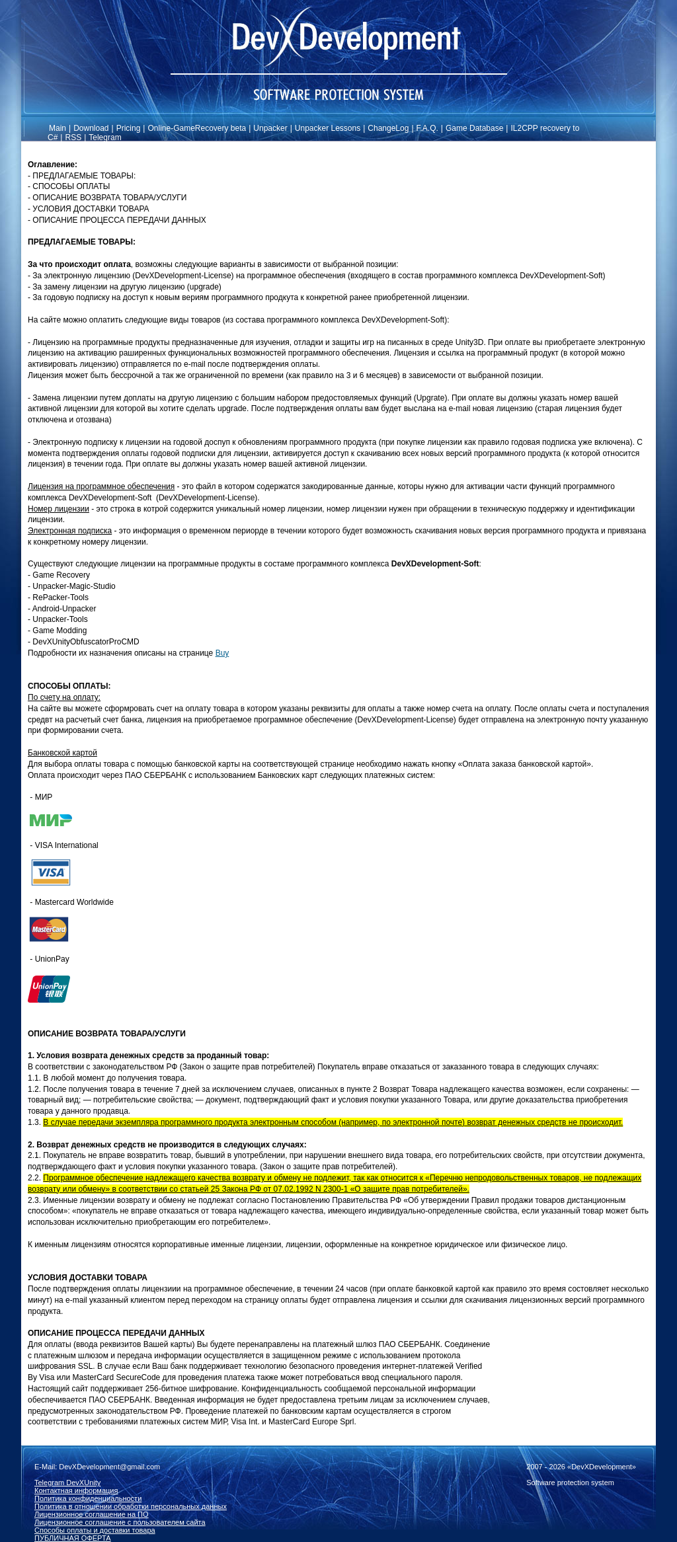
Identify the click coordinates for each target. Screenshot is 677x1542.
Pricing (128, 128)
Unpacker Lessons (327, 128)
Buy (222, 653)
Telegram (105, 137)
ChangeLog (388, 128)
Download (90, 128)
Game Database (474, 128)
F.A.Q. (427, 128)
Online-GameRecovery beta (196, 128)
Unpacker (270, 128)
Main (57, 128)
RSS (73, 137)
